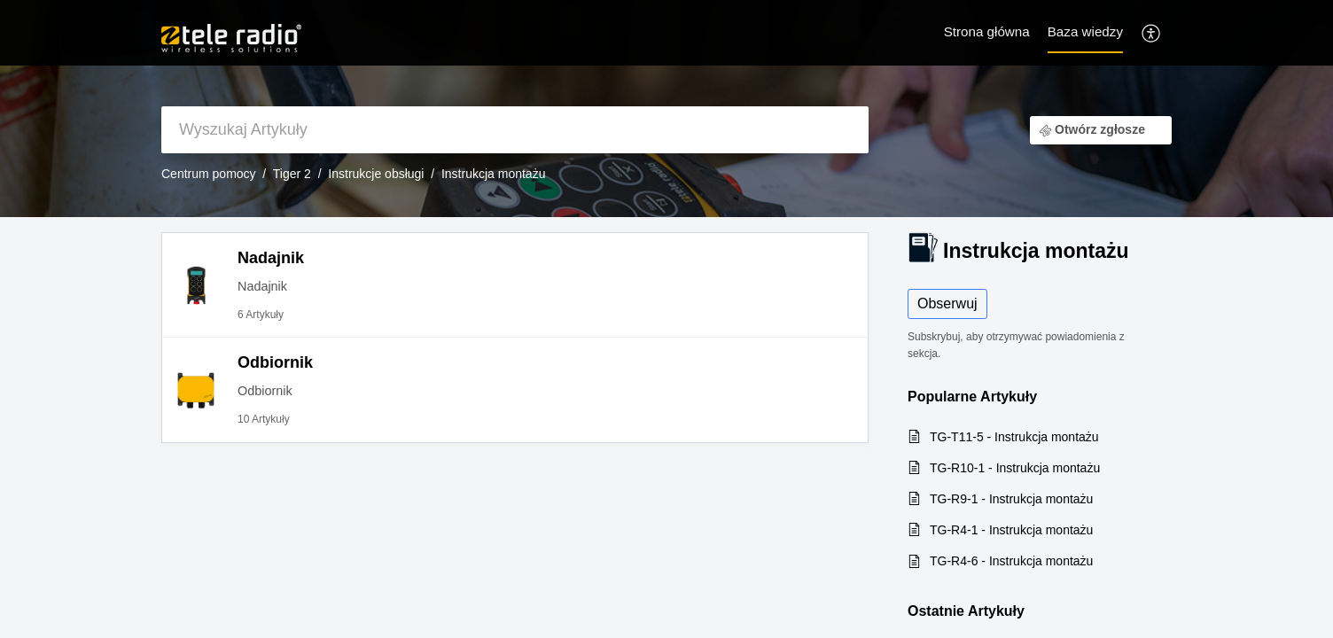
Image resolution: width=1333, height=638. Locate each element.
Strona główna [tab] (987, 31)
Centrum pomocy (208, 174)
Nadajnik (271, 258)
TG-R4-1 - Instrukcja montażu (1011, 530)
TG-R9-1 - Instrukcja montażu (1011, 499)
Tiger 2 (292, 174)
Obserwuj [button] (947, 303)
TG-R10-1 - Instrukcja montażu (1015, 468)
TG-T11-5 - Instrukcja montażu (1014, 437)
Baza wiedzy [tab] (1085, 31)
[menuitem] (1152, 32)
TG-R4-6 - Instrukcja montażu (1011, 561)
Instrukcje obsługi (376, 174)
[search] (515, 129)
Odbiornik (275, 362)
